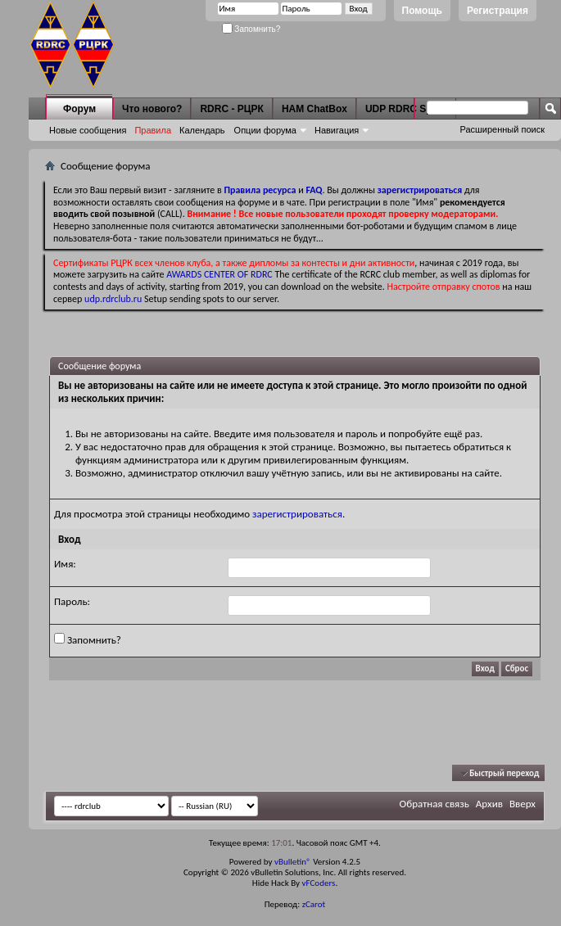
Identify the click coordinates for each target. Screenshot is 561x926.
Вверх (522, 803)
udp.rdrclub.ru (113, 299)
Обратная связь (434, 803)
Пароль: (72, 601)
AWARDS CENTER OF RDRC (219, 274)
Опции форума (265, 130)
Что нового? (152, 109)
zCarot (314, 904)
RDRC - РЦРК (231, 109)
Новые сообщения (87, 130)
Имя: (65, 564)
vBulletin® (292, 861)
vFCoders (319, 883)
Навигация (336, 130)
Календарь (202, 130)
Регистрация (497, 10)
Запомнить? (251, 29)
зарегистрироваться (297, 514)
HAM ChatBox (314, 109)
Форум (79, 109)
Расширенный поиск (502, 129)
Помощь (422, 10)
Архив (489, 803)
